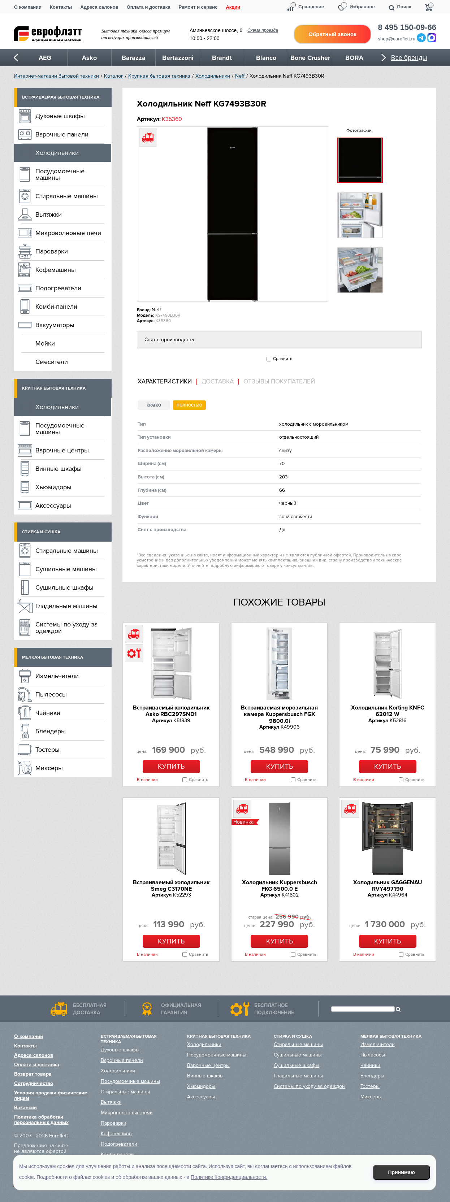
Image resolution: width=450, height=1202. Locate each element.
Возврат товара (33, 1074)
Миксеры (49, 768)
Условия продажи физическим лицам (51, 1095)
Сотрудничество (33, 1083)
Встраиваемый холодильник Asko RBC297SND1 (171, 711)
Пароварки (51, 251)
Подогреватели (58, 288)
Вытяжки (48, 214)
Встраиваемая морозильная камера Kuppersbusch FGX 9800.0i (279, 714)
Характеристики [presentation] (165, 382)
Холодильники (212, 76)
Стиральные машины (66, 196)
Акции (233, 7)
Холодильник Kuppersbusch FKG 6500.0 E (279, 886)
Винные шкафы (58, 469)
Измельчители (57, 676)
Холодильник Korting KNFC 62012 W (387, 711)
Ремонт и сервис (198, 7)
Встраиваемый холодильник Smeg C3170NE (171, 886)
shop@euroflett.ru (397, 39)
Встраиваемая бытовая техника (60, 97)
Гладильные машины (66, 606)
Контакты (61, 7)
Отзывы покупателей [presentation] (279, 382)
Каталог (113, 76)
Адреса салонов (99, 7)
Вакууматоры (54, 325)
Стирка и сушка (41, 532)
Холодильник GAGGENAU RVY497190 (387, 886)
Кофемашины (55, 270)
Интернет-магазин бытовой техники (56, 76)
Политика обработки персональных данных (41, 1119)
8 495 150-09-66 (407, 27)
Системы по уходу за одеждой (66, 627)
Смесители (51, 362)
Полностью (189, 405)
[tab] (167, 382)
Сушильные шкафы (64, 587)
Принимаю (401, 1172)
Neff (240, 76)
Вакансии (25, 1108)
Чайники (47, 713)
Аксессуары (53, 505)
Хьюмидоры (53, 487)
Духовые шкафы (60, 116)
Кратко (154, 405)
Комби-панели (56, 307)
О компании (28, 7)
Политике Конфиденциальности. (229, 1177)
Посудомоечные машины (60, 174)
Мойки (45, 343)
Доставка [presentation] (218, 382)
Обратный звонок (332, 34)
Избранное (362, 6)
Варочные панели (61, 134)
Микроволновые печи (68, 233)
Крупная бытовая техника (159, 76)
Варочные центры (62, 450)
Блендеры (50, 731)
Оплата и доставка (148, 7)
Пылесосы (51, 694)
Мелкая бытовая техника (52, 657)
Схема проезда (262, 30)
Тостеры (47, 750)
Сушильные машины (66, 569)
